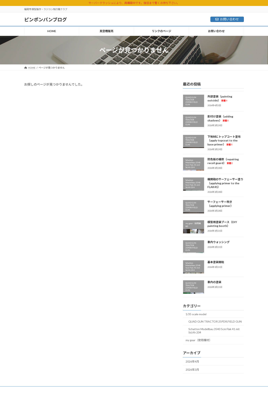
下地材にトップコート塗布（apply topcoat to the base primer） (224, 140)
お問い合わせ (227, 19)
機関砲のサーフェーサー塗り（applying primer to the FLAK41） (225, 183)
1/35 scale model (196, 314)
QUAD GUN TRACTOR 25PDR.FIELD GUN (215, 321)
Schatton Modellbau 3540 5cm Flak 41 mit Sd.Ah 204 (214, 330)
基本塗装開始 (215, 262)
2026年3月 (192, 369)
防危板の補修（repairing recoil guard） (223, 161)
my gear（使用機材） (199, 340)
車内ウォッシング (218, 242)
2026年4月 (192, 361)
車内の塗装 (214, 282)
